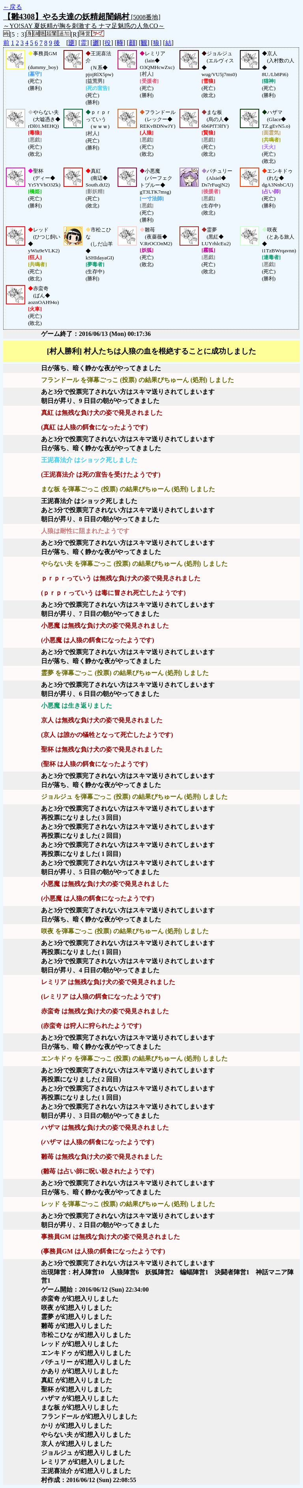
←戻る (12, 7)
